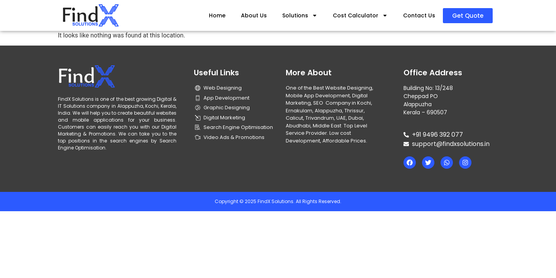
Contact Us (419, 15)
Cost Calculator (360, 15)
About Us (254, 15)
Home (217, 15)
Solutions (299, 15)
